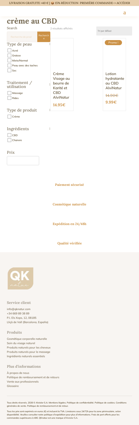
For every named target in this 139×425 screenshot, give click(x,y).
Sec (14, 70)
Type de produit (28, 110)
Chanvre (17, 140)
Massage (17, 93)
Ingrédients (28, 129)
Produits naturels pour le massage (28, 352)
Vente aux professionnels (23, 381)
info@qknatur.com (18, 309)
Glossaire (13, 386)
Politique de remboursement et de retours (33, 377)
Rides (15, 98)
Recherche (44, 37)
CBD (15, 135)
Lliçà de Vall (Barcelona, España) (27, 322)
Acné (15, 50)
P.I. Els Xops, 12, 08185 (21, 317)
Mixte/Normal (20, 60)
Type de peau (28, 44)
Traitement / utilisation (28, 85)
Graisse (16, 55)
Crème (16, 116)
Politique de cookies (105, 402)
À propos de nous (18, 373)
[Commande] (114, 31)
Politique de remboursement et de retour (47, 406)
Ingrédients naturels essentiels (26, 356)
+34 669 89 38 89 (18, 313)
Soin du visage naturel (21, 343)
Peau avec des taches (25, 65)
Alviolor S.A (71, 417)
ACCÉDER (123, 3)
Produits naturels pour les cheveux (28, 347)
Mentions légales (57, 402)
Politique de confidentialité (80, 402)
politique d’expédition (55, 414)
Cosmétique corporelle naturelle (27, 339)
